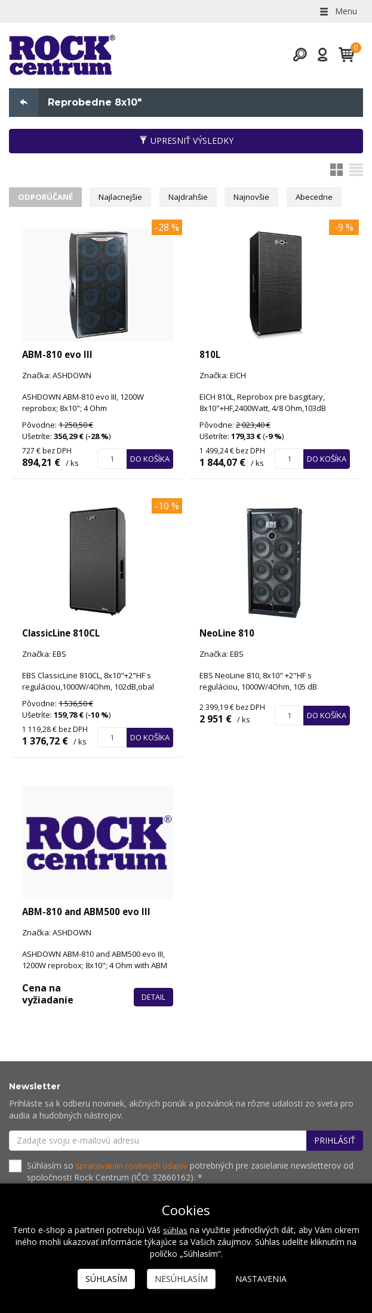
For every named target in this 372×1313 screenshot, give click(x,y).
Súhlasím (106, 1278)
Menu (337, 11)
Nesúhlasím (181, 1278)
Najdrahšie (197, 199)
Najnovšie (263, 199)
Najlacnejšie (126, 199)
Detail (153, 999)
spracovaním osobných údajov (135, 1167)
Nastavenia (261, 1278)
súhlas (175, 1229)
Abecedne (328, 199)
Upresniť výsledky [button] (186, 141)
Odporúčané (47, 199)
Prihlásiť (334, 1142)
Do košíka (150, 461)
